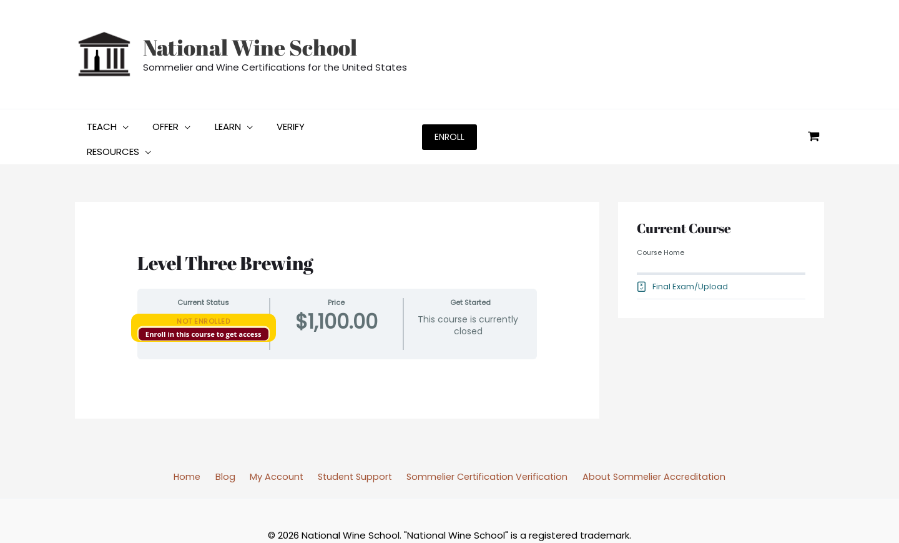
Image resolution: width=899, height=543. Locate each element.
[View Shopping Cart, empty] (813, 122)
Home (193, 447)
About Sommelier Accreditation (646, 447)
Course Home (661, 224)
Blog (227, 447)
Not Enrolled (203, 292)
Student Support (349, 447)
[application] (120, 122)
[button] (105, 122)
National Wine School (250, 47)
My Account (273, 447)
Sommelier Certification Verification (480, 447)
